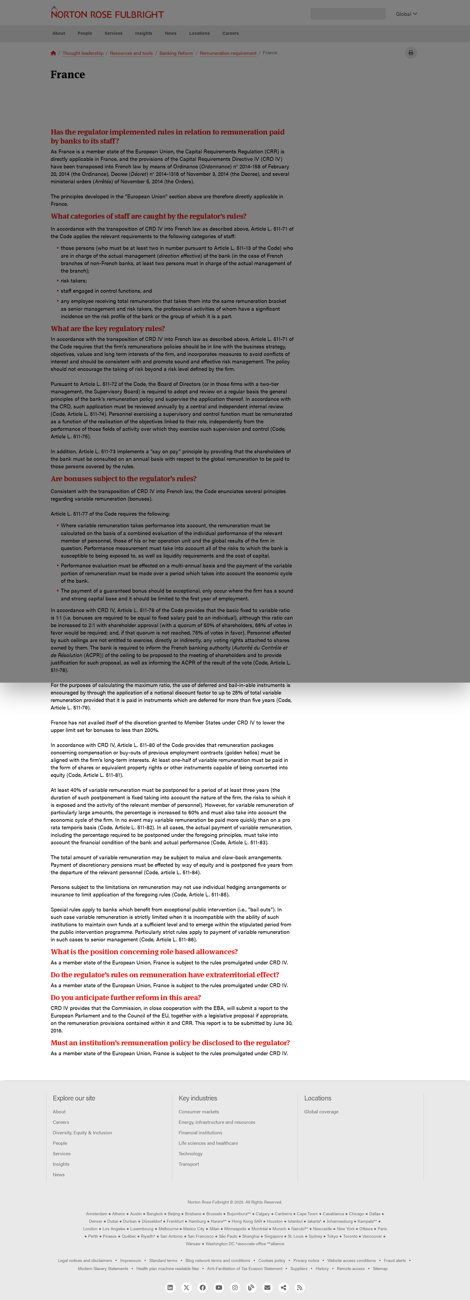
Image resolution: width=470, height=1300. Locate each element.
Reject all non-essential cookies (329, 55)
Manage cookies (238, 55)
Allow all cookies (146, 55)
